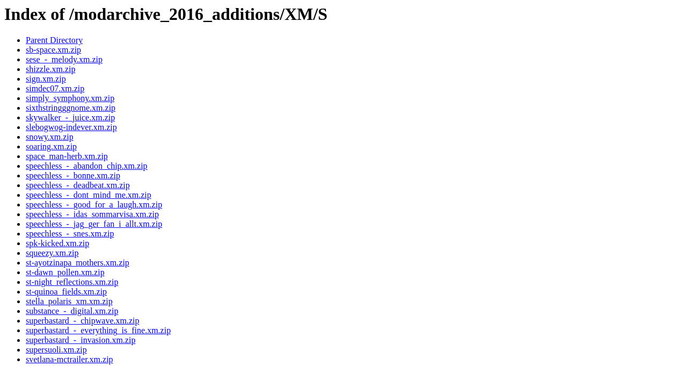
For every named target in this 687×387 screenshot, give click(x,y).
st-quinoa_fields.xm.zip (66, 291)
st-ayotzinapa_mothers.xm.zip (77, 262)
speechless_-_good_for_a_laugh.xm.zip (94, 204)
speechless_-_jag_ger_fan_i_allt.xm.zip (94, 223)
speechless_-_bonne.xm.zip (73, 175)
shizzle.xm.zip (50, 69)
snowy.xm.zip (50, 136)
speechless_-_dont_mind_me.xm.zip (88, 194)
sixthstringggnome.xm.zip (70, 107)
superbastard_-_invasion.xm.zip (80, 340)
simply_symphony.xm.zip (70, 98)
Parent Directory (54, 40)
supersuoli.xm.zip (56, 349)
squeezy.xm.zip (52, 252)
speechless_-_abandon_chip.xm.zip (87, 165)
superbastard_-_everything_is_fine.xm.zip (98, 330)
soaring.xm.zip (51, 146)
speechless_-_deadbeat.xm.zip (78, 185)
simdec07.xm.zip (55, 88)
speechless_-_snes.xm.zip (70, 233)
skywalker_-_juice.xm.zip (70, 117)
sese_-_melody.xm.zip (64, 59)
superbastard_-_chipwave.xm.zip (82, 320)
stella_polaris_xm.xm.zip (69, 301)
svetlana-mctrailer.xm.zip (69, 359)
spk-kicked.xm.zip (57, 243)
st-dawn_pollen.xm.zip (65, 272)
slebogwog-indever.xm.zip (71, 127)
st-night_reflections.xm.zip (72, 281)
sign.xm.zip (46, 78)
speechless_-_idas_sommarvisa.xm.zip (92, 214)
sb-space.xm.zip (53, 49)
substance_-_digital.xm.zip (72, 311)
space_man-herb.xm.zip (67, 156)
